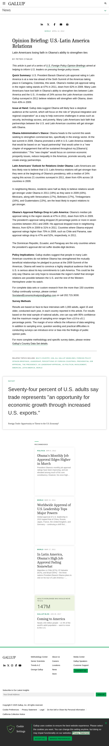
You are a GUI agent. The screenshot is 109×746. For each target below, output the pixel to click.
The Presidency (29, 364)
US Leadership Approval (49, 364)
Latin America (28, 368)
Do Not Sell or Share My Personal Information (66, 710)
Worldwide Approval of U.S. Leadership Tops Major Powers (54, 509)
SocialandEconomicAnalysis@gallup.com (34, 295)
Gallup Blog (43, 614)
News (54, 669)
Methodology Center (39, 657)
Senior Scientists (38, 661)
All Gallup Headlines (65, 358)
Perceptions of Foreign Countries (59, 361)
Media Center (79, 657)
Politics (41, 451)
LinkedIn (4, 665)
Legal (42, 710)
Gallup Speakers (80, 661)
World (39, 368)
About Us (56, 657)
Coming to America (51, 619)
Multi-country (43, 358)
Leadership (35, 361)
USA (52, 358)
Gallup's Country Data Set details (30, 343)
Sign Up (101, 694)
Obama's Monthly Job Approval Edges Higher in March (54, 460)
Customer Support (81, 665)
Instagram (12, 665)
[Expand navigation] (4, 3)
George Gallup (37, 669)
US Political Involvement (74, 364)
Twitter (8, 665)
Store (54, 674)
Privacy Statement (29, 710)
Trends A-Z (35, 665)
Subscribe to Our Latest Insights (16, 690)
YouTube (20, 665)
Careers (55, 661)
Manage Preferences (60, 738)
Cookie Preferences (11, 710)
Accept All (40, 738)
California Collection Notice (14, 714)
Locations (56, 665)
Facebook (16, 665)
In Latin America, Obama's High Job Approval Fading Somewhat (50, 560)
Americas (16, 368)
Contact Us (80, 671)
